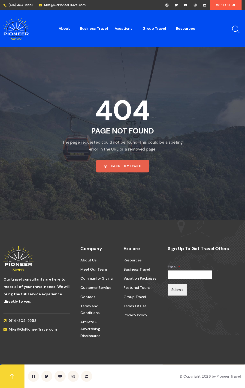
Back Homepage (122, 166)
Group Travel (154, 28)
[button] (65, 28)
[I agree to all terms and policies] (170, 309)
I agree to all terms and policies (201, 308)
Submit (177, 289)
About (64, 28)
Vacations (124, 28)
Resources (185, 28)
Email (174, 267)
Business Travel (94, 28)
